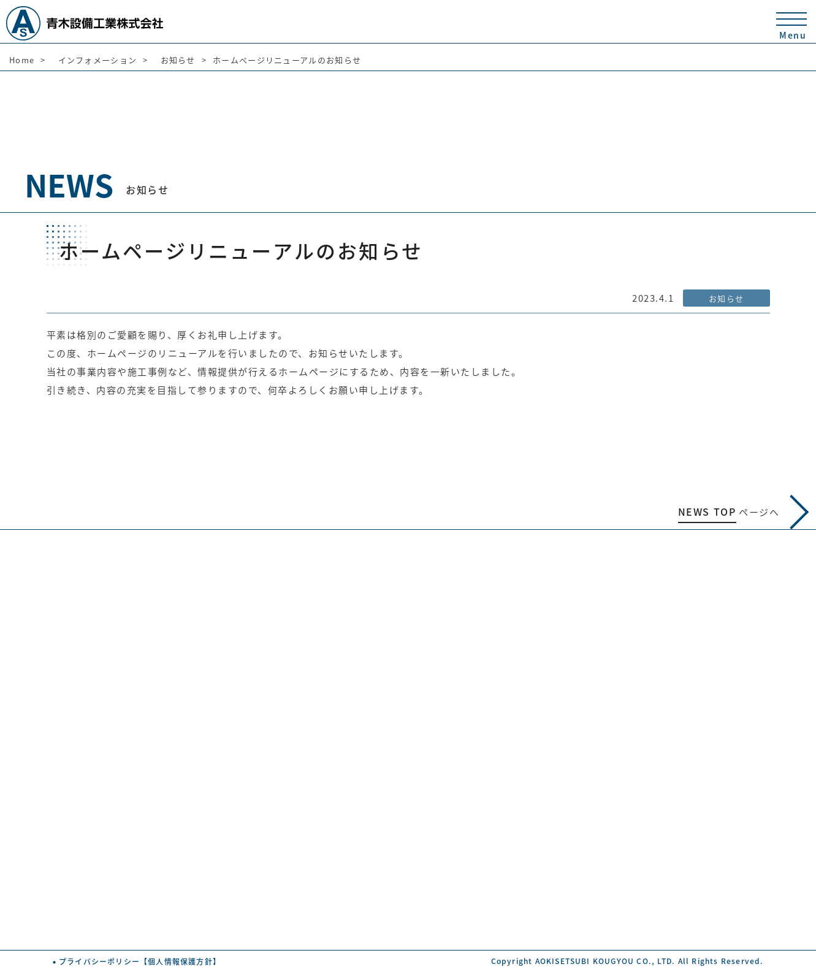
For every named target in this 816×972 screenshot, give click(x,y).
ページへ (743, 512)
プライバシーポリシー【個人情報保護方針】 (140, 961)
